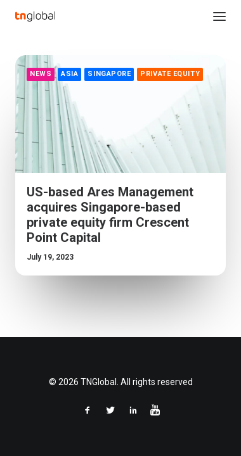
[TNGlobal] (35, 16)
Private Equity (170, 74)
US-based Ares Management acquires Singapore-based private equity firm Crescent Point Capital (110, 214)
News (40, 74)
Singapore (109, 74)
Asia (69, 74)
